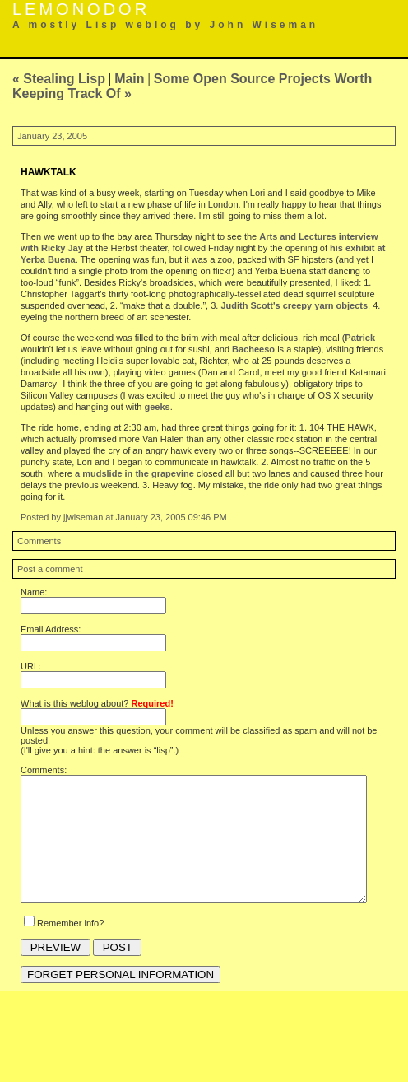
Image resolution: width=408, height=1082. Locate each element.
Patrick (360, 338)
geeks (156, 407)
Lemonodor (81, 9)
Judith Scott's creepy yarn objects (294, 305)
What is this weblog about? (97, 703)
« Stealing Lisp (58, 79)
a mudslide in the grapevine (134, 473)
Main (129, 79)
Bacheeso (253, 349)
